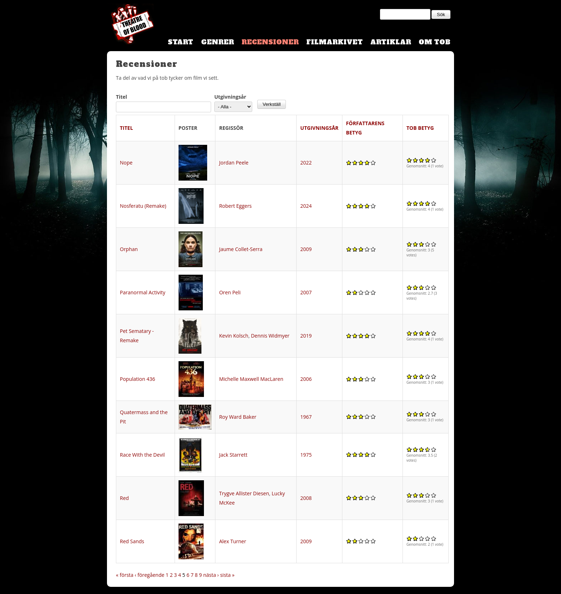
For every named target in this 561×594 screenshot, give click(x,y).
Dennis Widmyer (270, 335)
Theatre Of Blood (130, 25)
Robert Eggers (235, 205)
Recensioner (270, 42)
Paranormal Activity (142, 292)
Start (180, 42)
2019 (306, 335)
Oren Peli (229, 292)
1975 (306, 454)
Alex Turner (232, 541)
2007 (306, 292)
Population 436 (137, 378)
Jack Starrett (233, 454)
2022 (306, 162)
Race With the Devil (142, 454)
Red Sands (132, 541)
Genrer (217, 42)
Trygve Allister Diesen (244, 493)
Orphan (129, 249)
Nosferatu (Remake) (143, 205)
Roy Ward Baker (237, 416)
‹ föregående (150, 574)
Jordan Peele (233, 162)
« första (124, 574)
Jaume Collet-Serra (240, 249)
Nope (126, 162)
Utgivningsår (230, 96)
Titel (121, 96)
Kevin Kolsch (233, 335)
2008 (306, 498)
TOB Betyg (420, 127)
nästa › (211, 574)
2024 (306, 205)
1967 (306, 416)
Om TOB (434, 42)
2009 (306, 249)
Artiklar (390, 42)
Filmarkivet (334, 42)
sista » (227, 574)
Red (124, 498)
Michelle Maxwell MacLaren (251, 378)
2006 (306, 378)
